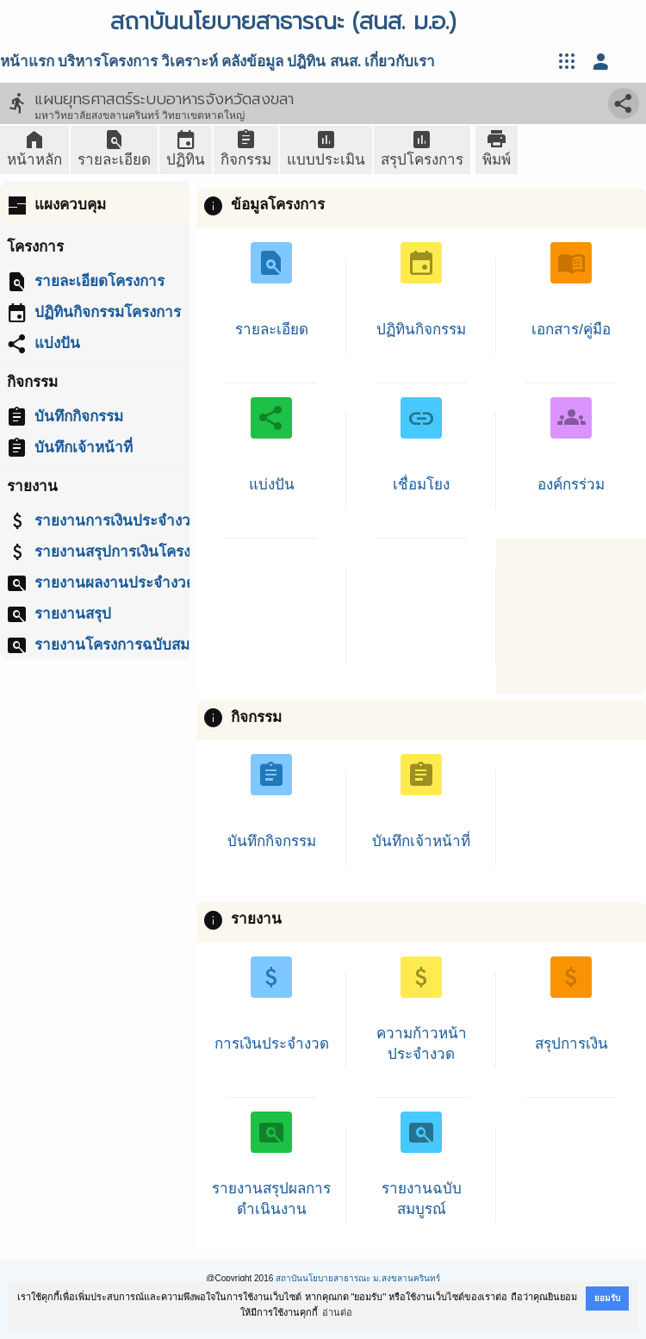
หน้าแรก (27, 61)
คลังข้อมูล (252, 61)
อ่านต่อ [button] (337, 1312)
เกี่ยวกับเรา (399, 61)
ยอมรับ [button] (607, 1298)
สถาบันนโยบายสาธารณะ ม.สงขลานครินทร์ (358, 1278)
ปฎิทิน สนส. (324, 61)
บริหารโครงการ (108, 61)
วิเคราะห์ (189, 61)
